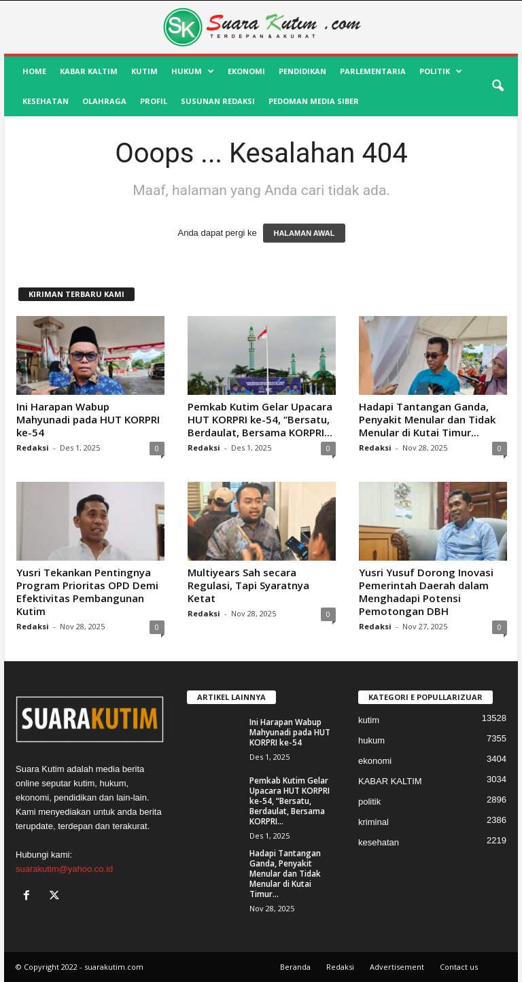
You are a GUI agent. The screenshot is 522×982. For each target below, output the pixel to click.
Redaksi (32, 447)
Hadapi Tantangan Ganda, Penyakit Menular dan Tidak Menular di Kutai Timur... (427, 419)
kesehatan (45, 101)
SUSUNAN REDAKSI (218, 101)
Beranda (295, 967)
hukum (192, 71)
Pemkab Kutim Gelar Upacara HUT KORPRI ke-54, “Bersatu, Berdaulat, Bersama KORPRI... (260, 419)
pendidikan (302, 71)
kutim (144, 71)
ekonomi (246, 71)
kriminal (373, 822)
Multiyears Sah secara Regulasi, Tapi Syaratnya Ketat (248, 585)
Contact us (459, 967)
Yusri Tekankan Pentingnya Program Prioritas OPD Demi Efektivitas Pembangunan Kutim (87, 591)
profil (153, 101)
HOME (34, 71)
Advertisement (397, 967)
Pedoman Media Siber (313, 101)
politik (440, 71)
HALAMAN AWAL (303, 233)
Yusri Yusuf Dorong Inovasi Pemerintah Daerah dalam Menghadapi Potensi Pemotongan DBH (426, 591)
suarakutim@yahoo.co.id (64, 869)
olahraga (104, 101)
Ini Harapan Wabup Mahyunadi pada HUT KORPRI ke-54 (88, 419)
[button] (497, 86)
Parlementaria (373, 71)
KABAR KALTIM (89, 71)
